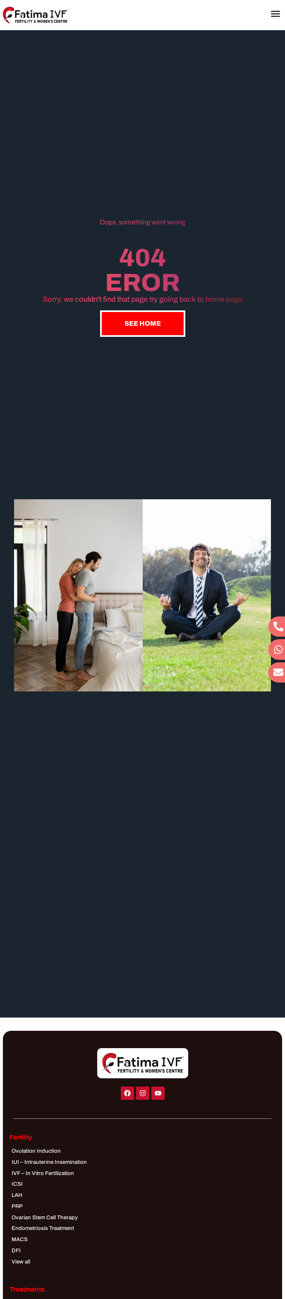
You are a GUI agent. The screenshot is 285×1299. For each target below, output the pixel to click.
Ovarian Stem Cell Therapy (45, 1217)
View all (21, 1261)
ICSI (17, 1184)
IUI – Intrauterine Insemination (49, 1162)
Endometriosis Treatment (43, 1228)
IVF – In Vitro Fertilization (43, 1173)
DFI (16, 1250)
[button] (275, 13)
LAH (17, 1195)
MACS (20, 1239)
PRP (17, 1206)
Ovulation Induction (36, 1151)
